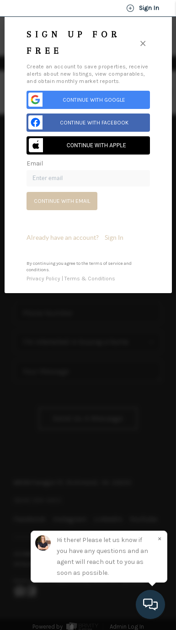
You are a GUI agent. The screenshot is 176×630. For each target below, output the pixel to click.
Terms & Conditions (89, 278)
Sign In (142, 8)
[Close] (143, 43)
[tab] (88, 237)
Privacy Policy (43, 278)
